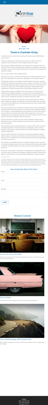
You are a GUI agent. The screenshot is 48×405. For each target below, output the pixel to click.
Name (2, 171)
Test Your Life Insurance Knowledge (10, 254)
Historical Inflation (5, 297)
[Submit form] (5, 202)
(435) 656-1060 (25, 401)
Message (3, 189)
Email (2, 180)
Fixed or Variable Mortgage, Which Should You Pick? (15, 339)
